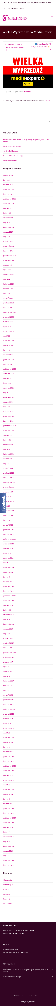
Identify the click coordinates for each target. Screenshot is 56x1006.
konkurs (6, 889)
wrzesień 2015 (8, 771)
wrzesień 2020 (8, 487)
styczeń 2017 (8, 695)
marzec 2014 (8, 851)
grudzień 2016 (8, 700)
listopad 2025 (8, 194)
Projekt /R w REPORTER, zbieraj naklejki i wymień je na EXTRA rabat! (26, 140)
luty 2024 (6, 293)
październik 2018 (9, 596)
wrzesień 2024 (8, 260)
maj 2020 (6, 506)
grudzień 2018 (8, 586)
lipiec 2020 (7, 497)
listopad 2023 (8, 308)
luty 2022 (6, 407)
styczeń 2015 (8, 804)
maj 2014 (6, 841)
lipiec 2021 (7, 440)
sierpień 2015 (8, 775)
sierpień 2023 (8, 322)
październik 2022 (9, 369)
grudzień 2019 (8, 530)
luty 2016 (6, 747)
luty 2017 (6, 690)
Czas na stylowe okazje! (12, 146)
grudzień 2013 (8, 860)
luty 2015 (6, 799)
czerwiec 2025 (8, 218)
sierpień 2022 (8, 378)
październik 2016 (9, 709)
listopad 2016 (8, 704)
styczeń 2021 (8, 468)
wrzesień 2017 (8, 657)
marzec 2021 (8, 459)
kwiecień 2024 (8, 284)
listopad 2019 (8, 534)
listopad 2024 (8, 251)
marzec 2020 (8, 515)
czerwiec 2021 (8, 445)
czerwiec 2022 (8, 388)
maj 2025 (6, 222)
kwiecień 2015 (8, 790)
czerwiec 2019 (8, 558)
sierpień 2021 (8, 435)
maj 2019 (6, 563)
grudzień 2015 (8, 756)
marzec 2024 (8, 289)
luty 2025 (6, 237)
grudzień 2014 (8, 808)
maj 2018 (6, 619)
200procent (38, 996)
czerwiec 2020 (8, 501)
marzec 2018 (8, 629)
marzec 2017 (8, 686)
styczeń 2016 (8, 752)
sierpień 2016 (8, 719)
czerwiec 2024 (8, 274)
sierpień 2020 (8, 492)
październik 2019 (9, 539)
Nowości (6, 894)
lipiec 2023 (7, 326)
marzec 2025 (8, 232)
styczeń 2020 (8, 525)
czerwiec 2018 (8, 615)
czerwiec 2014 (8, 837)
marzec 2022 (8, 402)
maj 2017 (6, 676)
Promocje (27, 91)
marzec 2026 (8, 175)
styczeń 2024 (8, 298)
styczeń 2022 (8, 411)
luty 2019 (6, 577)
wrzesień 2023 (8, 317)
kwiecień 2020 (8, 511)
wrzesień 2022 (8, 374)
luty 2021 (6, 463)
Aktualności (7, 880)
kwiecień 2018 (8, 624)
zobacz (47, 101)
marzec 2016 (8, 742)
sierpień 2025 (8, 208)
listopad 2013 (8, 865)
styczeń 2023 (8, 355)
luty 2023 (6, 350)
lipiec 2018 (7, 610)
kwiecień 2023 (8, 341)
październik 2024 (9, 256)
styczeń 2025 (8, 241)
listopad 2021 (8, 421)
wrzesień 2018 (8, 600)
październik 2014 (9, 818)
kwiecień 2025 (8, 227)
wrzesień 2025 (8, 204)
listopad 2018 (8, 591)
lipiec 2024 (7, 270)
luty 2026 (6, 180)
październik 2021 (9, 426)
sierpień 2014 (8, 827)
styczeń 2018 (8, 638)
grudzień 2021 (8, 416)
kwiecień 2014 (8, 846)
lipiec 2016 (7, 723)
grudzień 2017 (8, 643)
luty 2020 (6, 520)
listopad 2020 (8, 478)
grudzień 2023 (8, 303)
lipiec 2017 (7, 667)
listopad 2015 (8, 761)
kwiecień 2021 (8, 454)
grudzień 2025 (8, 189)
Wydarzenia (7, 904)
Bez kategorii (8, 885)
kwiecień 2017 (8, 681)
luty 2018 (6, 634)
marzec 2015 (8, 794)
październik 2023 (9, 312)
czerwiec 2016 (8, 728)
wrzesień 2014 (8, 823)
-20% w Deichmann (10, 151)
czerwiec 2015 (8, 780)
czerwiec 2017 (8, 671)
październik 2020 (9, 482)
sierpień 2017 (8, 662)
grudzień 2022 (8, 359)
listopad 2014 (8, 813)
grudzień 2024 (8, 246)
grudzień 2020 (8, 473)
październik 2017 (9, 652)
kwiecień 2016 (8, 738)
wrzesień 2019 (8, 544)
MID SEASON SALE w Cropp (13, 156)
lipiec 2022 (7, 383)
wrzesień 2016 (8, 714)
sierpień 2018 (8, 605)
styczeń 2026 (8, 185)
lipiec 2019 (7, 553)
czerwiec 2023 (8, 331)
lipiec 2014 (7, 832)
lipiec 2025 (7, 213)
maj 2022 (6, 393)
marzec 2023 (8, 345)
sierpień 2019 (8, 549)
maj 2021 (6, 449)
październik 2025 (9, 199)
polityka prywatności (28, 1002)
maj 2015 (6, 785)
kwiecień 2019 (8, 567)
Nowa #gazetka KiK (10, 160)
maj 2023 (6, 336)
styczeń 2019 (8, 582)
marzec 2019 (8, 572)
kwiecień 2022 (8, 397)
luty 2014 (6, 856)
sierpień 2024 (8, 265)
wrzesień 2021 (8, 430)
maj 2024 (6, 279)
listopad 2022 (8, 364)
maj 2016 (6, 733)
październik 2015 (9, 766)
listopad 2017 (8, 648)
